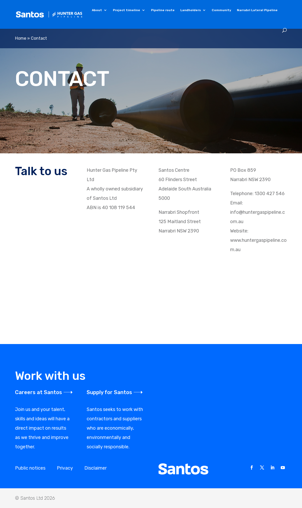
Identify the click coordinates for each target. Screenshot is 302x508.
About (97, 10)
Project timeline (126, 10)
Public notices (30, 468)
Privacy (65, 468)
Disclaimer (95, 468)
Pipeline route (163, 10)
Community (221, 10)
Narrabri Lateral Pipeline (257, 10)
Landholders (190, 10)
